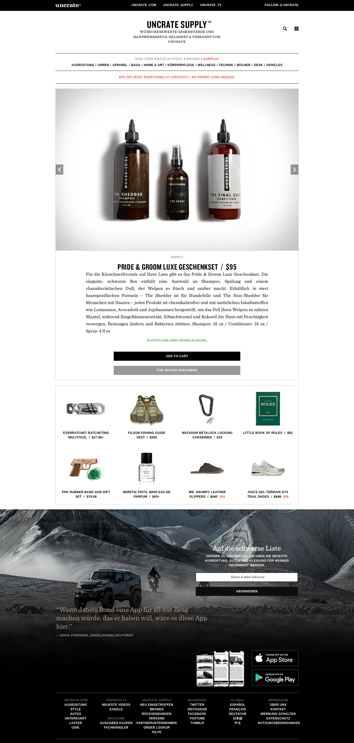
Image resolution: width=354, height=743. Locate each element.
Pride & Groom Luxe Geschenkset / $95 (177, 267)
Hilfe (156, 692)
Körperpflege (181, 65)
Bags (135, 65)
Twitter (197, 664)
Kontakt (278, 669)
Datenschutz (278, 678)
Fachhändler (116, 687)
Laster (75, 683)
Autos (75, 673)
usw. (76, 687)
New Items (144, 59)
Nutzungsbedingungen (279, 683)
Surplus (211, 59)
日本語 (238, 678)
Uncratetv (211, 5)
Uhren (103, 65)
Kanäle (116, 669)
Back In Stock (170, 59)
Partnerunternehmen (156, 683)
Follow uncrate (282, 5)
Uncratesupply (178, 5)
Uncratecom (144, 5)
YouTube (197, 678)
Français (237, 669)
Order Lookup (157, 687)
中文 (237, 683)
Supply (177, 257)
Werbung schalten (278, 673)
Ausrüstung (82, 65)
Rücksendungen (157, 673)
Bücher (243, 65)
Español (237, 664)
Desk (258, 65)
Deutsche (238, 673)
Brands (193, 59)
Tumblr (197, 683)
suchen (285, 29)
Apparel (120, 65)
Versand (157, 678)
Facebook (197, 673)
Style (75, 669)
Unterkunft (76, 678)
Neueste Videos (116, 664)
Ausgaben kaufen (116, 683)
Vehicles (274, 65)
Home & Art (154, 65)
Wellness (207, 65)
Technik (226, 65)
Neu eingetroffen (156, 664)
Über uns (278, 664)
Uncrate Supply (177, 24)
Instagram (197, 669)
